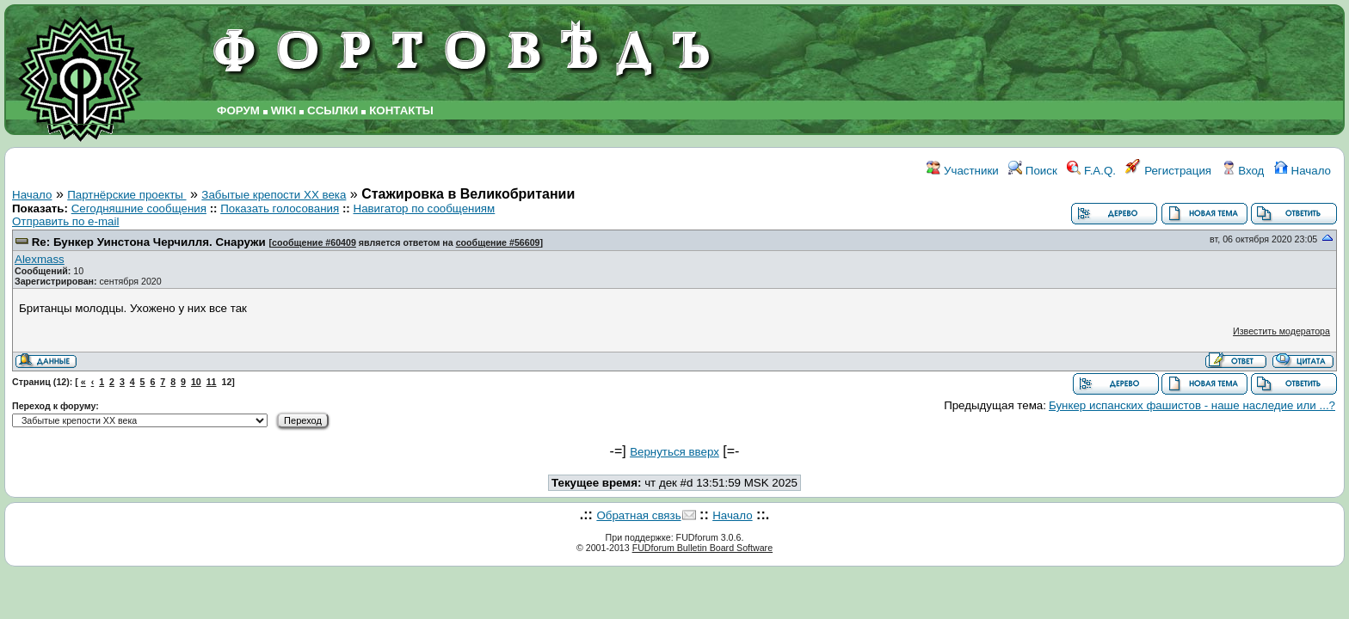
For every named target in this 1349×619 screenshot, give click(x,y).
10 (196, 382)
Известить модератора (1281, 331)
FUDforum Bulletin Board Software (702, 547)
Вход (1243, 170)
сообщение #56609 (498, 242)
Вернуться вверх (674, 451)
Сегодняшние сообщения (138, 208)
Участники (962, 170)
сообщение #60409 (314, 242)
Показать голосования (279, 208)
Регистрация (1168, 170)
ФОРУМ (238, 110)
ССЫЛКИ (332, 110)
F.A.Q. (1091, 170)
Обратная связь (638, 515)
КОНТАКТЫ (401, 110)
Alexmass (40, 259)
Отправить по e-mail (65, 221)
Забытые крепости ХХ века (273, 194)
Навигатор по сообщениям (425, 208)
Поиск (1032, 170)
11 (211, 382)
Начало (1302, 170)
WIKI (284, 110)
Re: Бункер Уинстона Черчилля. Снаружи (149, 242)
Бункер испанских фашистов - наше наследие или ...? (1192, 405)
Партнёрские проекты (126, 194)
